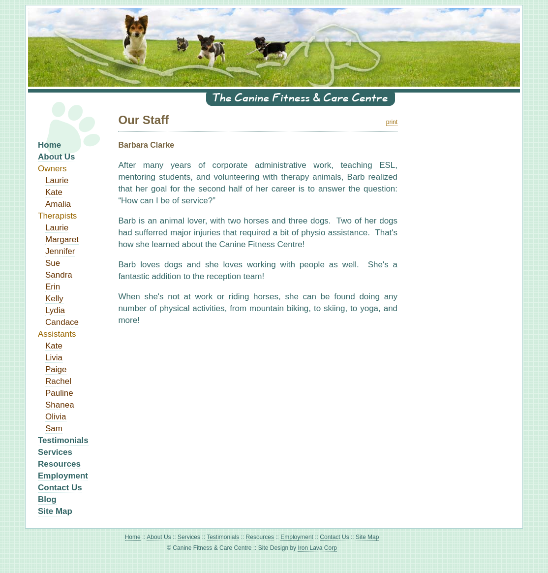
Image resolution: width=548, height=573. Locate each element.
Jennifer (60, 251)
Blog (47, 499)
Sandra (58, 275)
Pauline (59, 393)
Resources (59, 464)
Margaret (62, 239)
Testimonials (63, 440)
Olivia (55, 416)
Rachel (58, 381)
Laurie (56, 180)
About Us (56, 156)
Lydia (55, 310)
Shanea (59, 405)
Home (49, 145)
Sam (53, 428)
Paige (55, 369)
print (391, 122)
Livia (53, 357)
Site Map (55, 511)
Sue (52, 263)
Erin (52, 286)
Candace (62, 322)
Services (55, 452)
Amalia (58, 204)
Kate (53, 192)
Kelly (54, 298)
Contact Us (60, 487)
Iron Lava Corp (317, 547)
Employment (63, 475)
